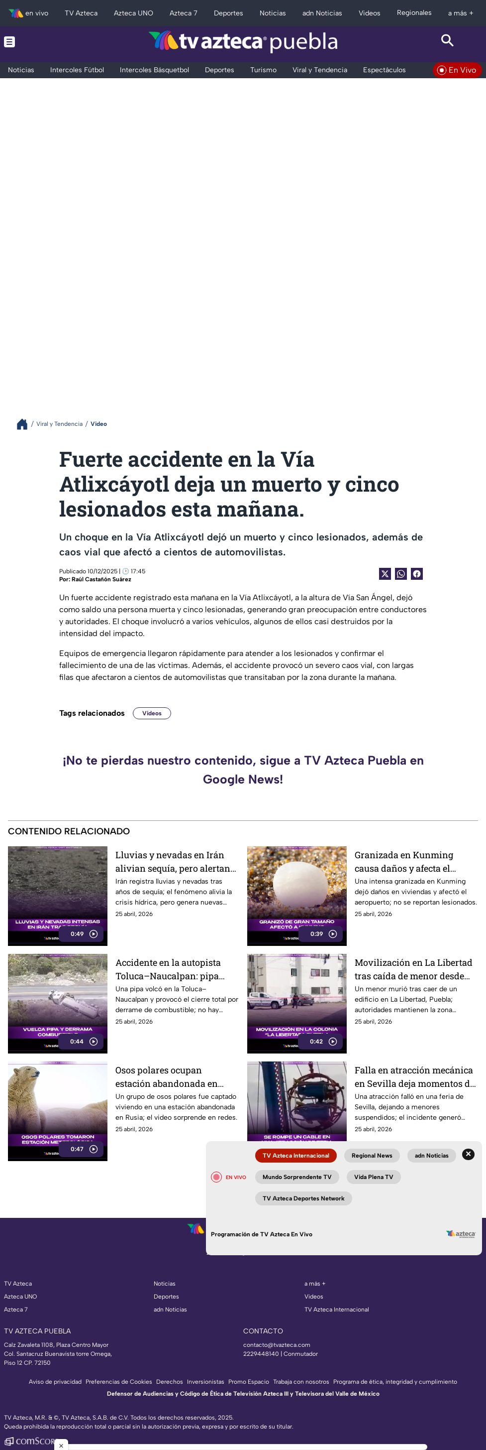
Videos (152, 713)
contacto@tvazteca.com (276, 1344)
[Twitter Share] (385, 574)
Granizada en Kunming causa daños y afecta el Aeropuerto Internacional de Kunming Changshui (414, 861)
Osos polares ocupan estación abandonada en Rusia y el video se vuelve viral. (168, 1076)
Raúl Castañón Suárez (101, 579)
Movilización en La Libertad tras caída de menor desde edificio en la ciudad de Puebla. (414, 969)
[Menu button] (38, 41)
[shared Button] (401, 574)
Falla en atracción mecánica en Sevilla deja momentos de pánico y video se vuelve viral (415, 1076)
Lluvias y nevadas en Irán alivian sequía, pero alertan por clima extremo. (172, 861)
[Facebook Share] (417, 574)
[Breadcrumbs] (26, 424)
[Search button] (448, 41)
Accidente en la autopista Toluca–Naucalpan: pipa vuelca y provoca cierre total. (175, 969)
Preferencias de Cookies (119, 1381)
